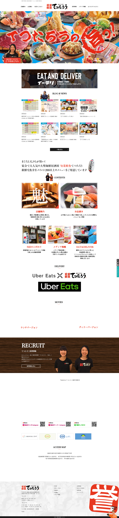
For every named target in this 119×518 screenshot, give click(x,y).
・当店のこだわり (57, 488)
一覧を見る (59, 149)
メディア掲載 (82, 6)
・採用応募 (78, 490)
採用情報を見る (31, 366)
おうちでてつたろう (93, 6)
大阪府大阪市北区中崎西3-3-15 (33, 492)
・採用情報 (78, 486)
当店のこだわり (38, 6)
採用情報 (74, 6)
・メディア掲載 (56, 494)
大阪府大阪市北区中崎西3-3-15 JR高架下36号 (59, 453)
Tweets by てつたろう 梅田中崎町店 (70, 380)
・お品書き (55, 492)
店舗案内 (23, 6)
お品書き (30, 6)
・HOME (55, 486)
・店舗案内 (55, 490)
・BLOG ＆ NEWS (80, 488)
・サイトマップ (79, 492)
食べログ (38, 493)
